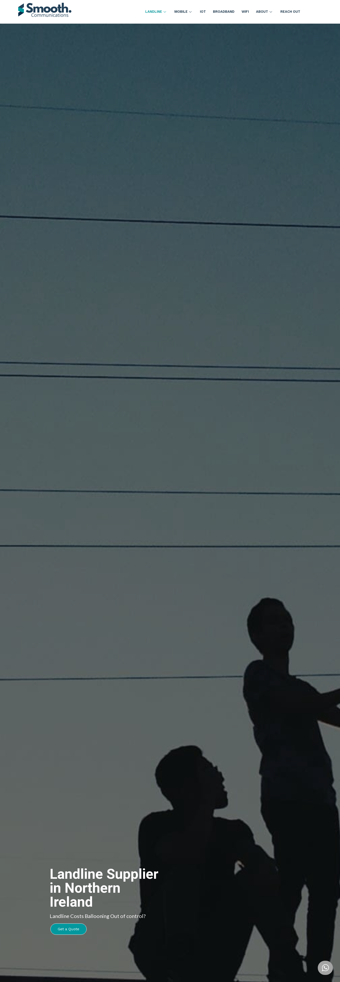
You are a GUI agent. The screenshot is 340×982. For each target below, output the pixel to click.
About (265, 12)
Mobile (183, 12)
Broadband (223, 12)
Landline (155, 12)
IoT (202, 12)
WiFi (245, 12)
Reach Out (291, 12)
